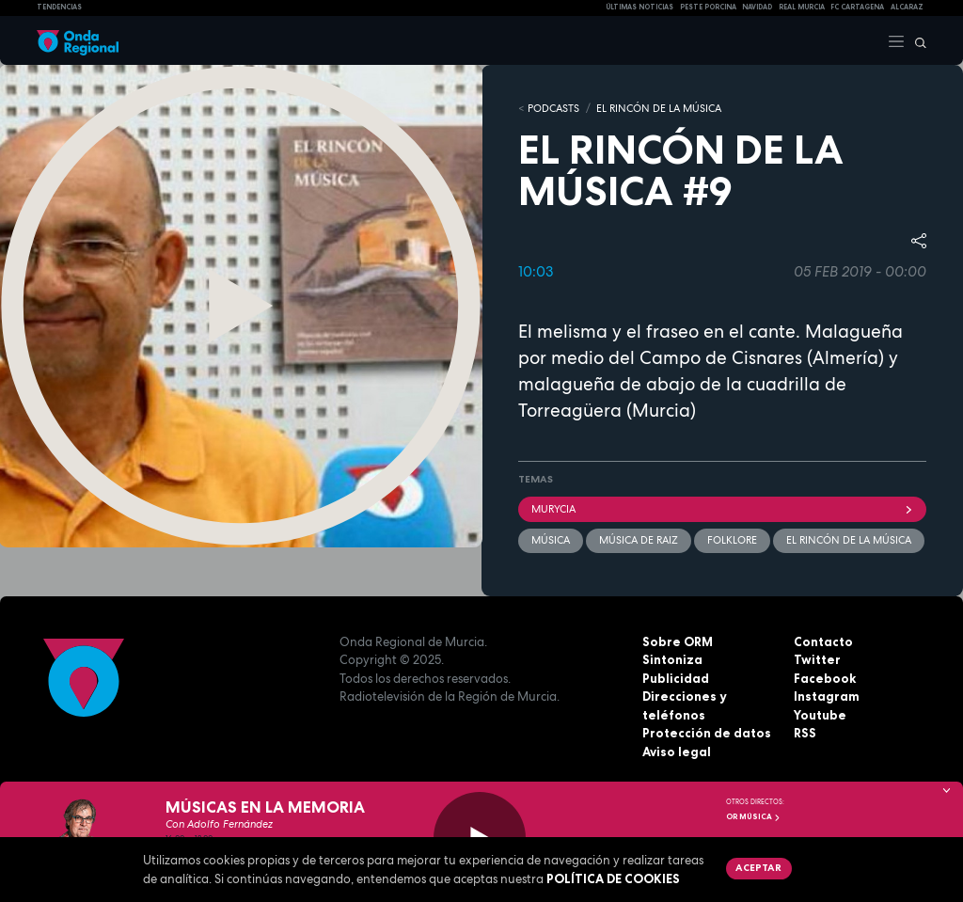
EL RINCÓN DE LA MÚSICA (658, 108)
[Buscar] (916, 40)
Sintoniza (672, 659)
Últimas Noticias (639, 7)
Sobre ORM (677, 641)
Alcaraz (907, 7)
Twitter (817, 659)
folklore (732, 539)
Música (550, 539)
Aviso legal (676, 751)
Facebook (825, 678)
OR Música (753, 816)
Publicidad (675, 678)
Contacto (823, 641)
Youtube (820, 714)
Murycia (722, 508)
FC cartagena (857, 7)
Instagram (827, 696)
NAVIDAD (757, 7)
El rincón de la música (848, 539)
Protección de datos (706, 732)
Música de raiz (638, 539)
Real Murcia (802, 7)
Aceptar (758, 867)
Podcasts (553, 108)
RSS (805, 732)
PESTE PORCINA (708, 7)
